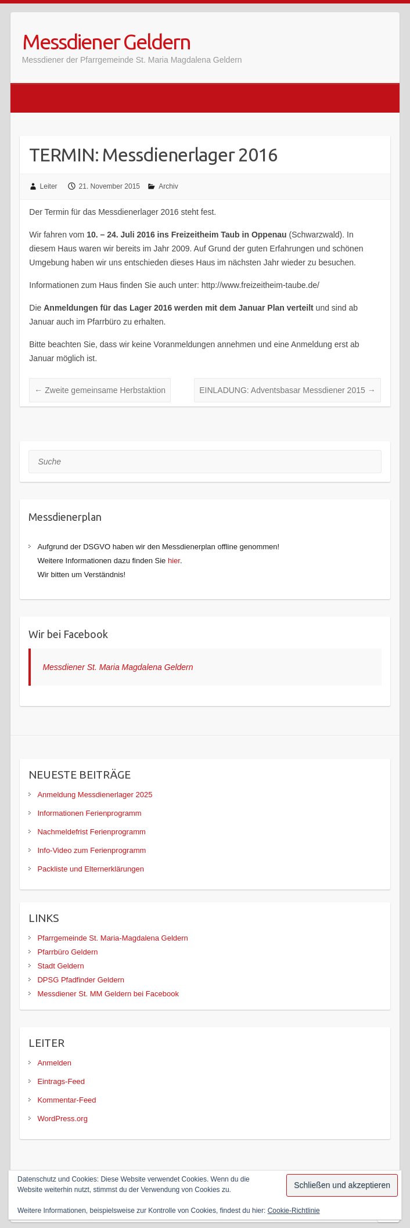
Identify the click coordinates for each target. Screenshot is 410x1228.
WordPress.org (62, 1118)
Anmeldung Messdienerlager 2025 (94, 794)
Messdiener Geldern (106, 41)
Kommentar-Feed (66, 1100)
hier (174, 560)
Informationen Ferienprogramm (89, 813)
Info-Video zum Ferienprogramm (91, 850)
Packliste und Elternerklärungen (90, 869)
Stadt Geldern (60, 965)
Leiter (48, 186)
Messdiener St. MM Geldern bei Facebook (108, 993)
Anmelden (54, 1062)
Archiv (168, 186)
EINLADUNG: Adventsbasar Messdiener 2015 (287, 390)
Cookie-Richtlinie (294, 1211)
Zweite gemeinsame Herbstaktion (100, 390)
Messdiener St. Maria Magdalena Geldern (117, 667)
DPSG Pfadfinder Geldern (80, 979)
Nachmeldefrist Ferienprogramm (91, 831)
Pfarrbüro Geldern (67, 952)
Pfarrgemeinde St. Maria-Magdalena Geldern (112, 938)
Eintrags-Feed (61, 1081)
